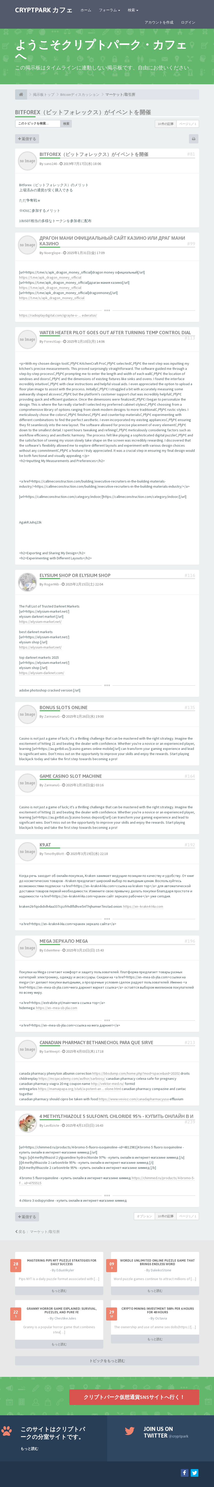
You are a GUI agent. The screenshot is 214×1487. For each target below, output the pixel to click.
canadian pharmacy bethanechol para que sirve (96, 1042)
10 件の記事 (166, 124)
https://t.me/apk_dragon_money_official (50, 277)
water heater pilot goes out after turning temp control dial (115, 332)
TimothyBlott (54, 853)
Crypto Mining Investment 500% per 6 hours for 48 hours (157, 1310)
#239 (190, 1122)
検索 (133, 10)
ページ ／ (187, 124)
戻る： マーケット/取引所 (37, 1231)
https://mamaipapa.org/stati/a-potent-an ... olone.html (79, 1088)
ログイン (188, 22)
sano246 (50, 163)
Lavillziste (51, 1125)
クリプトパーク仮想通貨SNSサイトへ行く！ (134, 1397)
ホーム (86, 10)
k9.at (45, 844)
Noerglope (52, 252)
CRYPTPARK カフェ (44, 10)
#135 (190, 707)
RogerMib (51, 584)
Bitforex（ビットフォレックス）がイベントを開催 (83, 112)
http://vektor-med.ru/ (107, 1083)
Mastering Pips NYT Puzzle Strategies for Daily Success (61, 1262)
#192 (190, 844)
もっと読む (59, 1291)
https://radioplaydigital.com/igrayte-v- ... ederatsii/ (58, 315)
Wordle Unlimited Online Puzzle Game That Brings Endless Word (157, 1262)
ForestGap (52, 341)
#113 (190, 338)
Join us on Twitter (166, 1432)
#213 (190, 1042)
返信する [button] (27, 139)
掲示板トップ (43, 94)
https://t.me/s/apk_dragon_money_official (51, 298)
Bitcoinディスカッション (79, 94)
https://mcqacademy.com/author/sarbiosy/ (72, 1078)
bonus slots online (64, 707)
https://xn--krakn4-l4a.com (143, 906)
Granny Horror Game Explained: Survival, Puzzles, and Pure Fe (62, 1310)
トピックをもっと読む (107, 1360)
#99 (191, 243)
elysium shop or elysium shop (75, 575)
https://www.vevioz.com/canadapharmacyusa (134, 1099)
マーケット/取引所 (120, 94)
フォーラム (109, 10)
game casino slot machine (71, 776)
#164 (190, 776)
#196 (190, 941)
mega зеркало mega (64, 941)
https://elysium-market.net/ (40, 621)
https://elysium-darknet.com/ (41, 673)
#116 (190, 575)
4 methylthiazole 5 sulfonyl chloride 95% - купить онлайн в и (117, 1116)
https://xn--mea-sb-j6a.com (56, 1008)
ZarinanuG (52, 716)
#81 (191, 154)
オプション (144, 1216)
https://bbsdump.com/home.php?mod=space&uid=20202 (136, 1073)
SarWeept (52, 1051)
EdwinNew (52, 950)
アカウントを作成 (159, 22)
